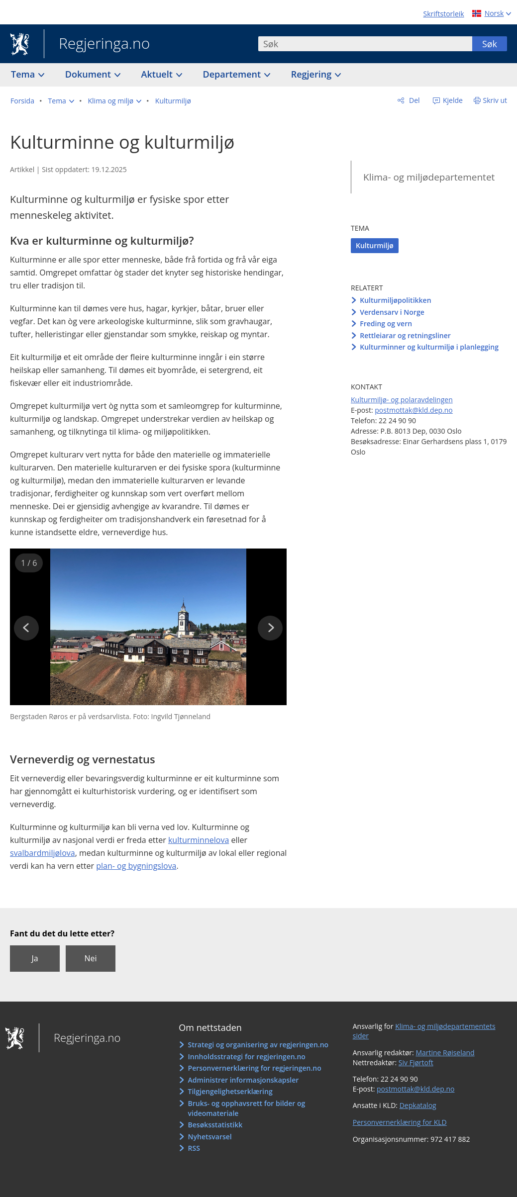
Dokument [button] (89, 74)
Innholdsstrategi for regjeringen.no (247, 1056)
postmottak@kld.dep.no (414, 410)
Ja (34, 958)
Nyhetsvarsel (210, 1136)
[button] (61, 101)
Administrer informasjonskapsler (243, 1080)
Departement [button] (233, 74)
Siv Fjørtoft (416, 1062)
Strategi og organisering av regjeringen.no (258, 1044)
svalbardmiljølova (42, 852)
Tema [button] (24, 74)
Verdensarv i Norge (392, 312)
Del (413, 100)
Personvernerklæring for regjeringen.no (254, 1068)
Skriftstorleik (443, 13)
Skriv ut (495, 100)
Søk (489, 44)
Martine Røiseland (444, 1052)
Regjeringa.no (97, 44)
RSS (194, 1148)
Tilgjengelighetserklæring (230, 1091)
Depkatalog (418, 1105)
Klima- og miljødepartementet (429, 177)
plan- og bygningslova (136, 865)
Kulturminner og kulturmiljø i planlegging (429, 347)
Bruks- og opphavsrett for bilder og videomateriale (247, 1108)
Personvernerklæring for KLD (400, 1122)
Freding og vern (386, 323)
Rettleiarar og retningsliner (405, 335)
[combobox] (365, 43)
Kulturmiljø (375, 245)
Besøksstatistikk (215, 1124)
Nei (90, 958)
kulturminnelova (198, 839)
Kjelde (452, 100)
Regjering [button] (312, 74)
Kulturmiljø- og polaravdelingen (402, 399)
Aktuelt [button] (158, 74)
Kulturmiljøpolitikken (395, 300)
